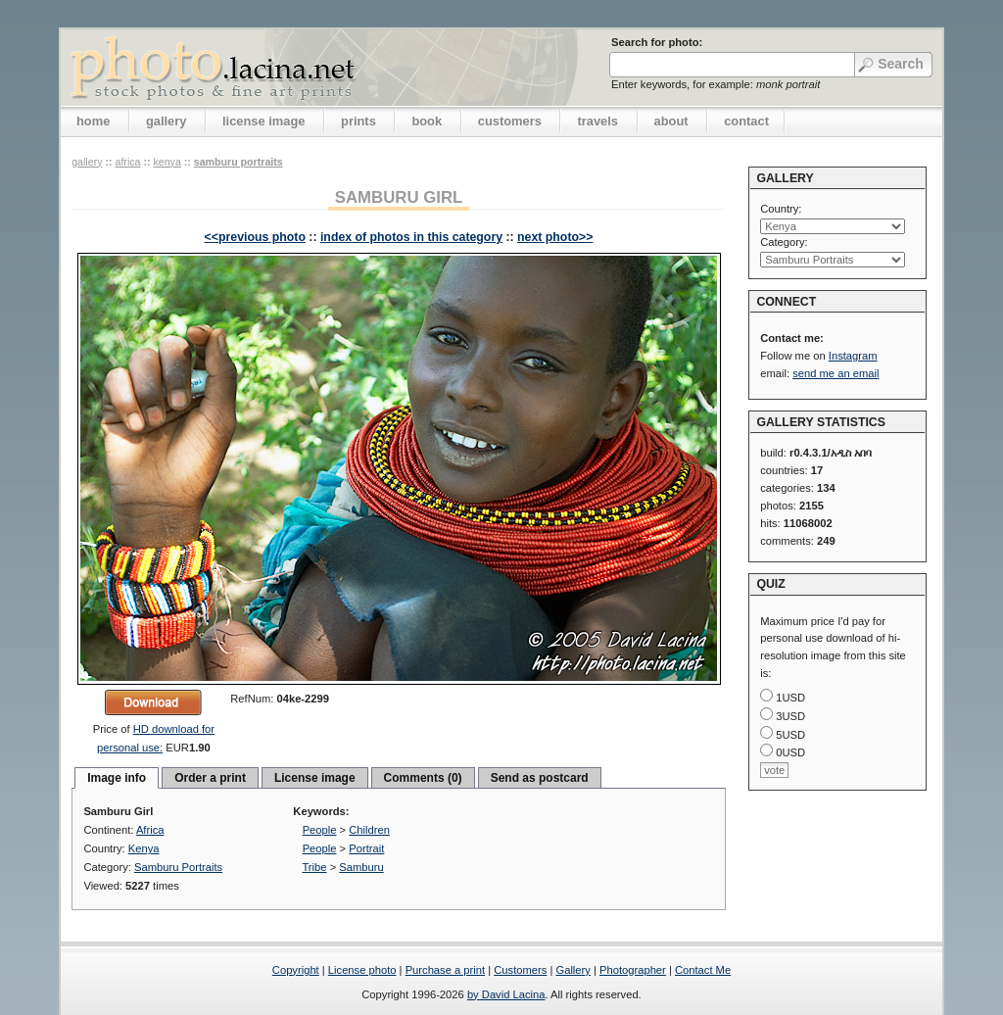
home (93, 121)
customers (510, 121)
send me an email (835, 373)
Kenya (166, 162)
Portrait (366, 848)
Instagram (853, 356)
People (320, 830)
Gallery (572, 970)
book (426, 121)
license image (263, 121)
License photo (362, 970)
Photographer (632, 970)
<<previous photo (255, 237)
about (671, 121)
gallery (166, 121)
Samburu (361, 867)
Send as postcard (540, 778)
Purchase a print (445, 970)
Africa (127, 162)
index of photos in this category (411, 237)
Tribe (314, 867)
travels (597, 121)
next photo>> (555, 237)
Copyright (295, 970)
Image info (116, 778)
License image (315, 778)
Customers (520, 970)
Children (369, 830)
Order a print (210, 778)
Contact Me (703, 970)
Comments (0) (423, 778)
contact (746, 121)
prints (358, 121)
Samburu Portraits (238, 162)
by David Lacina (506, 994)
